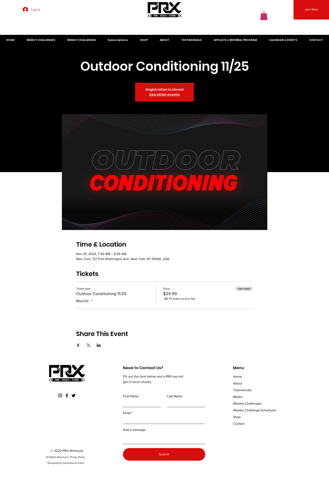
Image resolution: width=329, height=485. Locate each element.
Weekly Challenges (247, 403)
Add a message (134, 429)
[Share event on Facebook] (78, 345)
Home (237, 376)
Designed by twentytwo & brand (66, 462)
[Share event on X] (88, 345)
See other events (164, 94)
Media (237, 397)
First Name (131, 396)
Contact (239, 423)
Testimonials (242, 390)
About (237, 383)
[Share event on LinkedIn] (99, 345)
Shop (237, 417)
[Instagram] (60, 395)
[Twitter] (73, 395)
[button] (264, 15)
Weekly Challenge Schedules (254, 410)
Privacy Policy (78, 457)
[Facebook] (66, 395)
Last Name (174, 396)
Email (127, 413)
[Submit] (164, 454)
